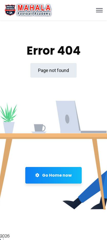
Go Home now (53, 175)
